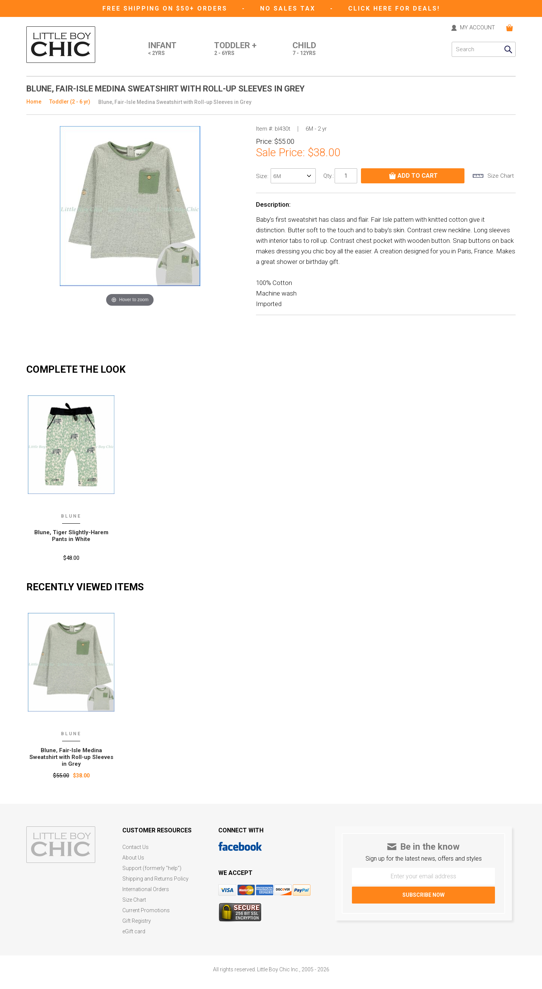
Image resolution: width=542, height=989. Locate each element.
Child (304, 49)
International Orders (145, 889)
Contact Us (135, 847)
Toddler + (235, 49)
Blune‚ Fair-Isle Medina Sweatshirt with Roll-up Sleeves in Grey (71, 757)
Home (33, 101)
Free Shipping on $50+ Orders (166, 8)
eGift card (133, 931)
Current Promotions (146, 910)
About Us (133, 857)
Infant (162, 49)
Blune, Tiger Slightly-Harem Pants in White (71, 536)
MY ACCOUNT (477, 28)
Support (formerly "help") (151, 868)
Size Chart (134, 900)
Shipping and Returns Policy (155, 878)
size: (263, 176)
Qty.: (328, 175)
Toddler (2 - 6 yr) (69, 101)
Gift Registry (136, 921)
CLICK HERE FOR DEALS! (394, 8)
